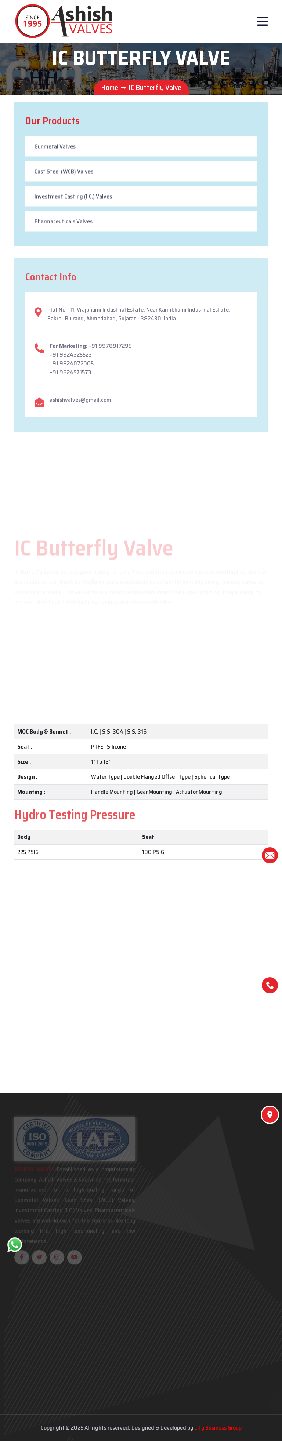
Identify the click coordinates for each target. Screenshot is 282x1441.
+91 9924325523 (71, 358)
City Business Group (218, 1427)
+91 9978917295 (109, 349)
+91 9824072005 (72, 366)
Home (109, 87)
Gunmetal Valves (55, 147)
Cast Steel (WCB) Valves (64, 172)
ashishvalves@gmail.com (80, 403)
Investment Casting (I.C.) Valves (73, 197)
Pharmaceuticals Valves (64, 222)
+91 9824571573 (70, 375)
